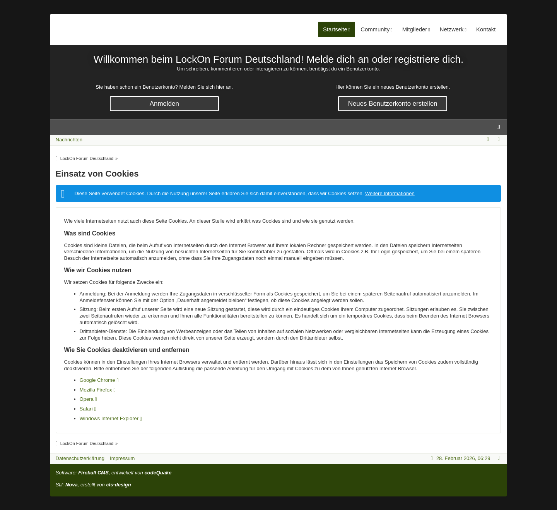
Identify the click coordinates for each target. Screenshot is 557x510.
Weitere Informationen (390, 193)
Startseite (329, 29)
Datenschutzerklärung (80, 458)
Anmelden (164, 103)
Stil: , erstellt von (93, 485)
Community (370, 29)
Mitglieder (411, 29)
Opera (87, 399)
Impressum (122, 458)
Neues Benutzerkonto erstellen (392, 103)
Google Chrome (97, 380)
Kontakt (485, 29)
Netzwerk (449, 29)
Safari (86, 409)
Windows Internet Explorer (109, 418)
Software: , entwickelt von (114, 473)
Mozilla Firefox (96, 390)
